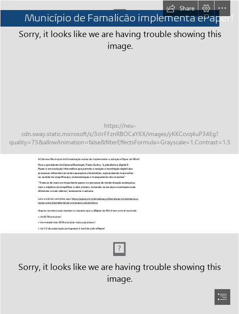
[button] (180, 8)
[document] (119, 157)
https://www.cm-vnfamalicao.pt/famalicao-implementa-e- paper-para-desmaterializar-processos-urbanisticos (88, 200)
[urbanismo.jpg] (119, 77)
